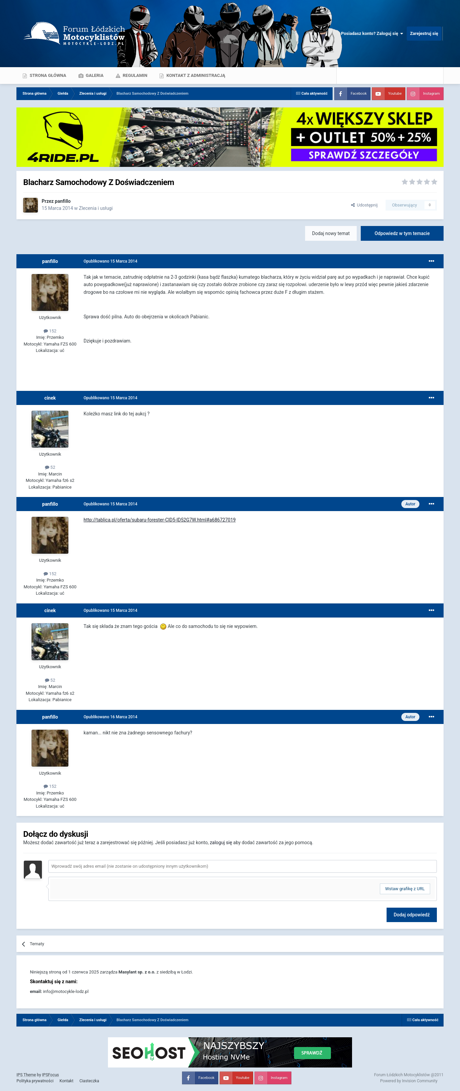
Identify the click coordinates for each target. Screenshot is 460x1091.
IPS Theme (26, 1075)
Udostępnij (364, 205)
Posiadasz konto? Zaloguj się (372, 34)
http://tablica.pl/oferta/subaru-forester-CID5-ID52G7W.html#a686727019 (159, 519)
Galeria (94, 75)
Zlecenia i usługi (96, 208)
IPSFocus (50, 1075)
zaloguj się (221, 842)
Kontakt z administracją (195, 75)
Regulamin (135, 75)
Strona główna (47, 75)
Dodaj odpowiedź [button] (412, 914)
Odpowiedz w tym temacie (402, 233)
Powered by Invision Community (409, 1081)
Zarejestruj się (424, 33)
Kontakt (66, 1081)
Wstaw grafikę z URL (405, 888)
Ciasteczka (89, 1081)
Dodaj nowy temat (331, 233)
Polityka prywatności (34, 1081)
